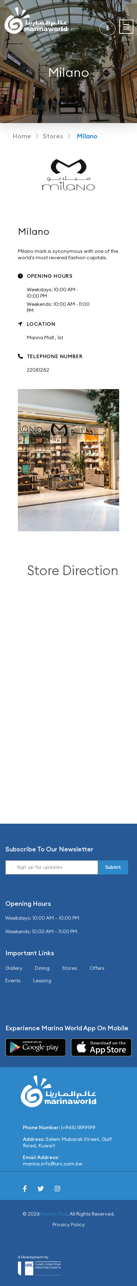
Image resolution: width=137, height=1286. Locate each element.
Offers (97, 968)
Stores (53, 136)
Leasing (42, 980)
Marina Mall (53, 1214)
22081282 (38, 370)
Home (21, 136)
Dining (42, 968)
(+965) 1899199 (78, 1127)
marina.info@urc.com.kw (52, 1163)
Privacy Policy (68, 1224)
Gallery (13, 968)
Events (13, 980)
